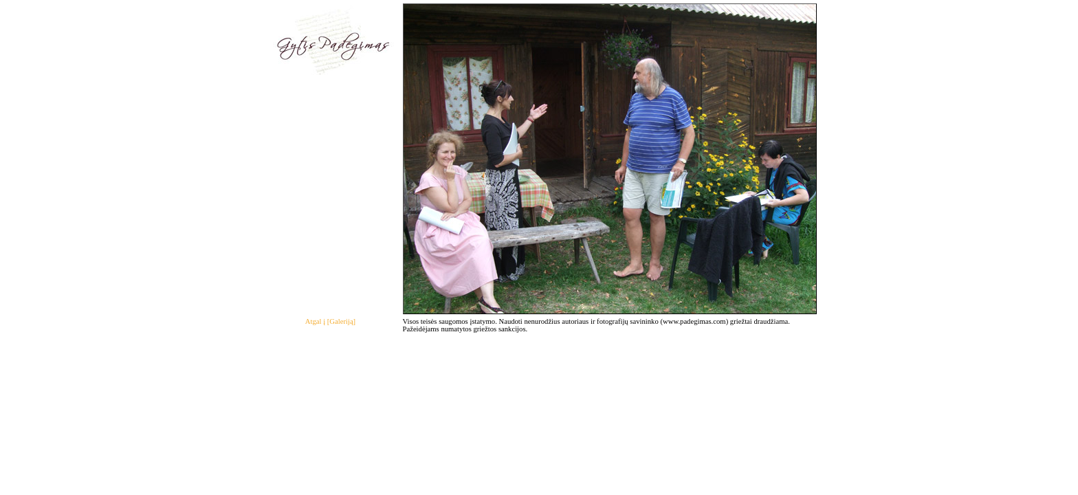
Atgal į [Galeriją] (330, 321)
